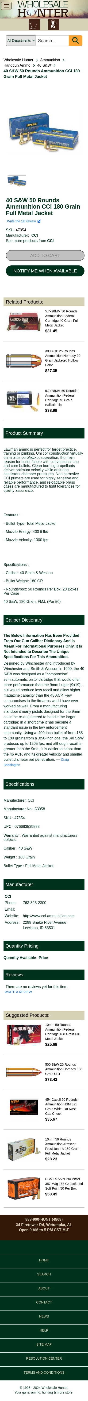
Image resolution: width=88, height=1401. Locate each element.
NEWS (44, 1316)
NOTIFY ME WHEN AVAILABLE (45, 270)
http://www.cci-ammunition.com (49, 916)
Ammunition (50, 60)
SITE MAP (44, 1344)
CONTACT (44, 1302)
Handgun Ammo (17, 65)
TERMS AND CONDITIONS (44, 1372)
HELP (44, 1330)
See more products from (30, 241)
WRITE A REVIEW (18, 992)
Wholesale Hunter (18, 60)
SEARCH (44, 1274)
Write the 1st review (24, 221)
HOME (44, 1260)
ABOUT (44, 1288)
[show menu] (6, 6)
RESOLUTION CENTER (44, 1358)
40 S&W (44, 65)
